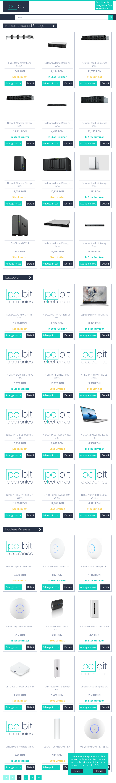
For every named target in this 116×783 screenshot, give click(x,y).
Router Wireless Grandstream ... (94, 628)
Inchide (99, 771)
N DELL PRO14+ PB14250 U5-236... (57, 316)
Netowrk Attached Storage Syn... (57, 64)
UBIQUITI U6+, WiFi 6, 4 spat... (94, 746)
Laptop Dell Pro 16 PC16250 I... (94, 316)
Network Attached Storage (24, 25)
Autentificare (102, 8)
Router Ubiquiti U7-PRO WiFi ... (20, 626)
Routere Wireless (18, 529)
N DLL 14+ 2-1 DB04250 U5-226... (20, 436)
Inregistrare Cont (104, 5)
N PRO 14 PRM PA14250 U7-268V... (19, 496)
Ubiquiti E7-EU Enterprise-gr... (94, 686)
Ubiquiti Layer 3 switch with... (19, 566)
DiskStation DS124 (20, 243)
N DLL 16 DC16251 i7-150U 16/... (20, 376)
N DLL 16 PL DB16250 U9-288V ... (57, 376)
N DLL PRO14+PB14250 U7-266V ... (94, 496)
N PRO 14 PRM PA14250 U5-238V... (94, 376)
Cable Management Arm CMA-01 (20, 64)
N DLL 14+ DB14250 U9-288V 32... (57, 436)
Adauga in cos (13, 83)
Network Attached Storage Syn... (94, 124)
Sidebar (2, 394)
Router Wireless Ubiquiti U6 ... (57, 566)
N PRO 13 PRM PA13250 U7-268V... (57, 496)
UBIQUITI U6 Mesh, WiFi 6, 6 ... (57, 748)
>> (38, 777)
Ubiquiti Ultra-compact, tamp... (20, 746)
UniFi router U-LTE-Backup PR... (57, 688)
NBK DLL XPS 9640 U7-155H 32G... (19, 316)
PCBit (16, 6)
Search (110, 17)
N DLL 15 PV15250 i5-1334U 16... (94, 436)
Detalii (30, 83)
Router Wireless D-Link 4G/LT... (57, 628)
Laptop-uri (12, 277)
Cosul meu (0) (102, 2)
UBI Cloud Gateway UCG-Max (20, 686)
